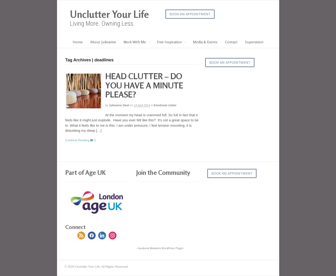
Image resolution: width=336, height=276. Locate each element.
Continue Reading (77, 140)
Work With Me (134, 42)
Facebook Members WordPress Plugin (160, 248)
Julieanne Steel (119, 105)
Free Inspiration (169, 42)
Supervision (254, 42)
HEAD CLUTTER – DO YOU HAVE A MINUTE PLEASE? (144, 85)
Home (78, 42)
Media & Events (205, 42)
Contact (231, 42)
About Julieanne (103, 42)
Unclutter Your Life (109, 14)
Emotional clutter (165, 105)
